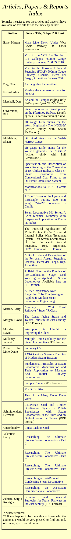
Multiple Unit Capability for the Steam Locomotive (45, 340)
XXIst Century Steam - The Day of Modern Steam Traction (45, 356)
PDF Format (54, 249)
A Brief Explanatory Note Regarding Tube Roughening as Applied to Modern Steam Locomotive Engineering (44, 296)
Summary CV (33, 348)
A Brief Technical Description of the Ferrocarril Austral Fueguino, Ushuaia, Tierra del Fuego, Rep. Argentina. (45, 260)
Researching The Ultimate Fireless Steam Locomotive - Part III (45, 469)
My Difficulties (34, 389)
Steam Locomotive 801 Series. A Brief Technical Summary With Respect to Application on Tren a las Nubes (45, 217)
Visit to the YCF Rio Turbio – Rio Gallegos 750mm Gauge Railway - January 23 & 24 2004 (45, 59)
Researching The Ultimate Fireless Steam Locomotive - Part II (45, 456)
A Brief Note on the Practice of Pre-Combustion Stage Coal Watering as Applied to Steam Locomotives (45, 276)
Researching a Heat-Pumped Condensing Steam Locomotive (44, 480)
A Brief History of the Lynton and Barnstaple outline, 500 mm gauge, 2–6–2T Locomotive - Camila (45, 201)
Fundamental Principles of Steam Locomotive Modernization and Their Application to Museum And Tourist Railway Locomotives (45, 370)
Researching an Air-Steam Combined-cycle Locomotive (45, 489)
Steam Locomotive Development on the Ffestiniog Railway (45, 111)
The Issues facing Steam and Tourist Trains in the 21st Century (45, 318)
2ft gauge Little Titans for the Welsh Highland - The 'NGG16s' (45, 123)
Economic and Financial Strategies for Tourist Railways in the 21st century (45, 500)
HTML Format (34, 249)
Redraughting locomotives (41, 84)
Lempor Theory (34, 383)
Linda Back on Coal (37, 427)
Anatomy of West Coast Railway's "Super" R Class (45, 308)
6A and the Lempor (37, 99)
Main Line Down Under (41, 42)
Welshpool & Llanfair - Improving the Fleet (45, 331)
